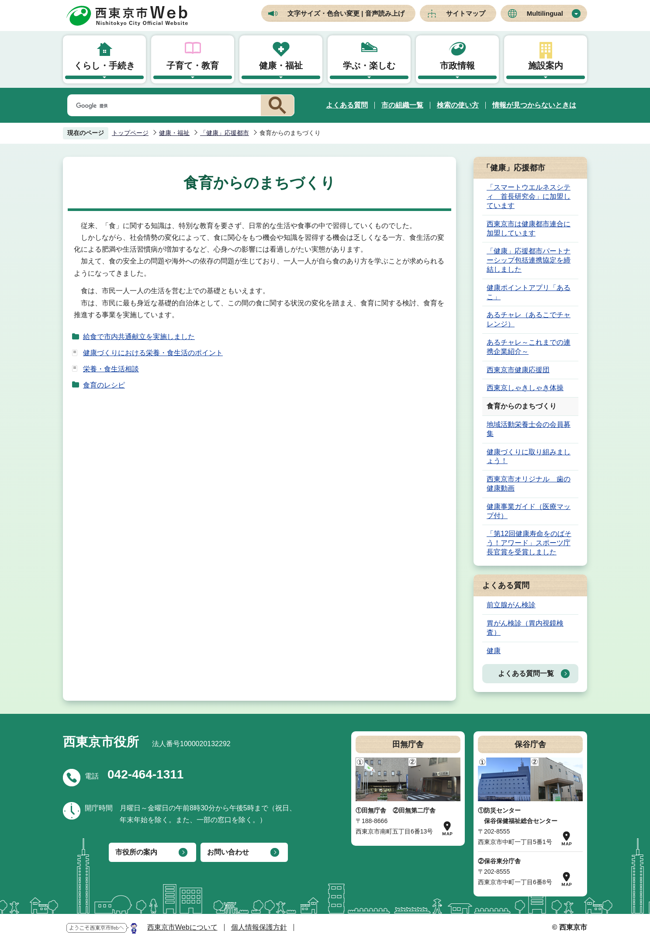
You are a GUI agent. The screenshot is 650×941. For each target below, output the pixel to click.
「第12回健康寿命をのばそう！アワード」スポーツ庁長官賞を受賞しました (529, 543)
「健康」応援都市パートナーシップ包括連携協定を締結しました (528, 260)
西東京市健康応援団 (518, 370)
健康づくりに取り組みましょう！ (528, 456)
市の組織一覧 (402, 105)
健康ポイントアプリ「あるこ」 (528, 292)
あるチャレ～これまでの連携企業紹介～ (528, 347)
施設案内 (545, 65)
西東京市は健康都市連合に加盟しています (528, 228)
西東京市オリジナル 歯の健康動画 (528, 483)
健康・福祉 (281, 65)
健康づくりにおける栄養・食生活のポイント (153, 352)
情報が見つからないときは (534, 105)
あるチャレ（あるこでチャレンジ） (528, 319)
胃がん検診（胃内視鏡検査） (525, 627)
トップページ (130, 132)
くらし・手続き (104, 65)
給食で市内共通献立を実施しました (139, 336)
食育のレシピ (104, 385)
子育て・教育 (192, 65)
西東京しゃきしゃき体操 (525, 387)
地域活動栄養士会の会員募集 (528, 429)
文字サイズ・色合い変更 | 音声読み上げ (346, 13)
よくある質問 (347, 105)
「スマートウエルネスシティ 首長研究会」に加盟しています (528, 196)
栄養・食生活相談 (111, 369)
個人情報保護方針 (259, 927)
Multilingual (545, 13)
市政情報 (457, 65)
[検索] (162, 106)
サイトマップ (465, 13)
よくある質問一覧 (526, 673)
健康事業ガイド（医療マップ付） (528, 511)
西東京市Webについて (182, 927)
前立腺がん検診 (511, 605)
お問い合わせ (228, 852)
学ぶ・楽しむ (369, 65)
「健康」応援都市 (224, 132)
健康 (494, 650)
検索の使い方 (458, 105)
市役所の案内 (136, 852)
